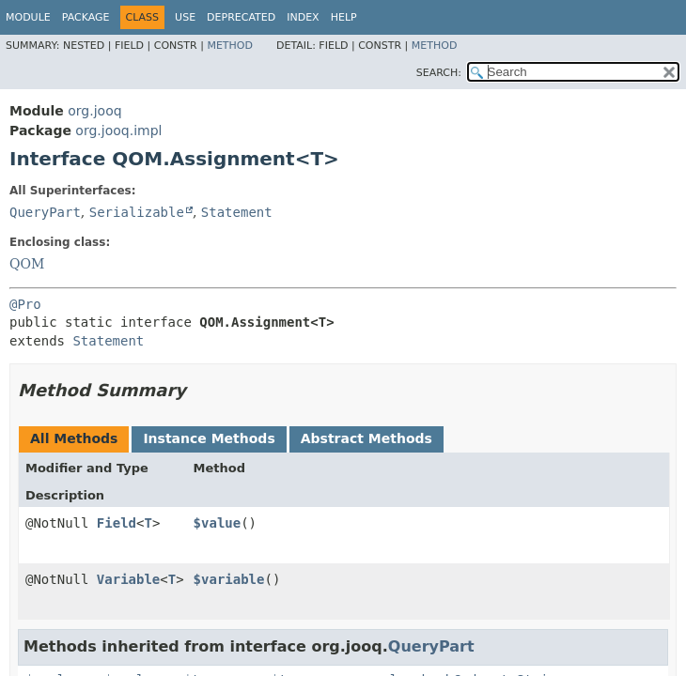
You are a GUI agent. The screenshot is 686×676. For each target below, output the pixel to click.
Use (185, 17)
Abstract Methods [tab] (366, 438)
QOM (26, 263)
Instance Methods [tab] (208, 438)
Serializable (136, 212)
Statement (237, 212)
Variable (128, 579)
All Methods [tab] (73, 438)
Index (303, 17)
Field (116, 522)
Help (344, 17)
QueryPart (45, 212)
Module (28, 17)
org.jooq (94, 110)
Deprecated (241, 17)
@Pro (25, 304)
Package (86, 17)
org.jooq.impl (118, 130)
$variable (229, 579)
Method (230, 45)
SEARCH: (438, 73)
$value (218, 522)
